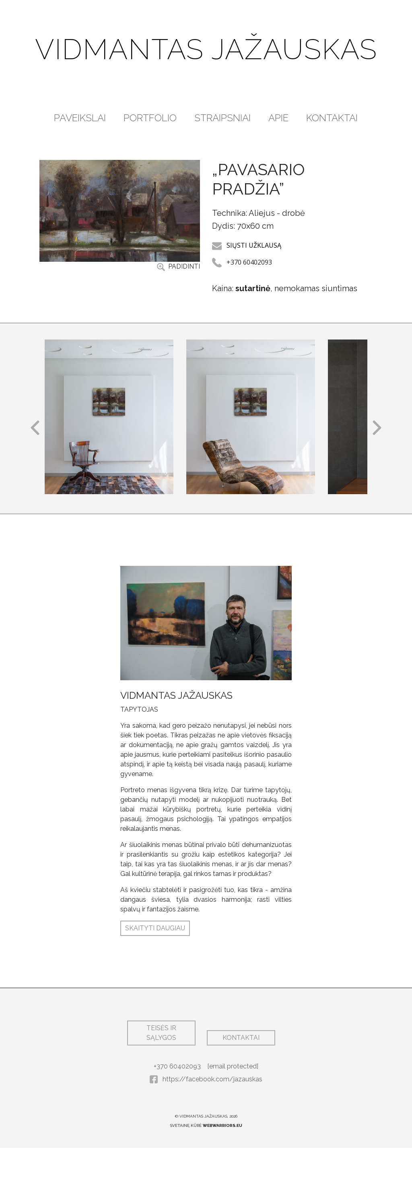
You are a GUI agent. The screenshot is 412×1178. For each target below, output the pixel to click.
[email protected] (232, 1096)
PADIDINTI (178, 303)
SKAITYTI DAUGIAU (155, 958)
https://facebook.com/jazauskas (206, 1109)
